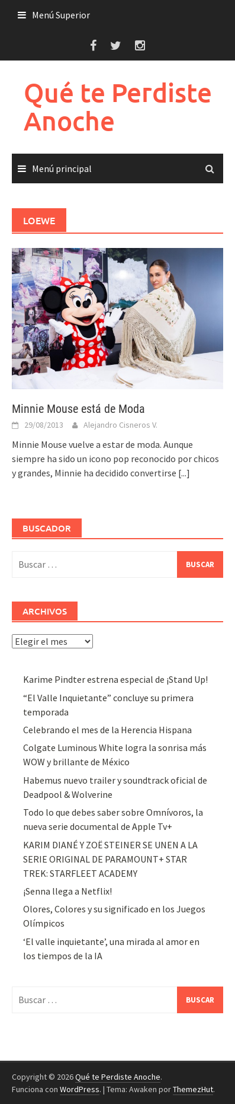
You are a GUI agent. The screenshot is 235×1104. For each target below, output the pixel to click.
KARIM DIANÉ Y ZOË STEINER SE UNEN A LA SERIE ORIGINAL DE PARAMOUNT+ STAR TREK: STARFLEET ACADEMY (110, 859)
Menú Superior (61, 15)
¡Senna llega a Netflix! (67, 891)
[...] (184, 473)
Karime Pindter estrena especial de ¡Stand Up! (115, 679)
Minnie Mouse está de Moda (78, 409)
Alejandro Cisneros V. (120, 424)
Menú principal (62, 168)
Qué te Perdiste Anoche (118, 106)
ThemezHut (193, 1089)
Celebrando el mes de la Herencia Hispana (107, 730)
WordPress (79, 1089)
